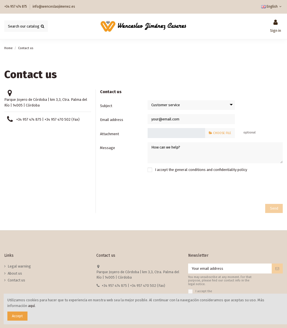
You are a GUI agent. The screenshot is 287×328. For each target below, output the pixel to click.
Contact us (16, 280)
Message (107, 148)
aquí (31, 306)
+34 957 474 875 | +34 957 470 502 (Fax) (48, 119)
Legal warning (19, 266)
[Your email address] (230, 268)
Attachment (109, 134)
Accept (17, 316)
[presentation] (240, 189)
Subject (106, 106)
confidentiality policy (230, 170)
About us (15, 273)
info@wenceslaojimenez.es (54, 7)
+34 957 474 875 (16, 7)
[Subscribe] (277, 268)
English (272, 7)
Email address (111, 120)
